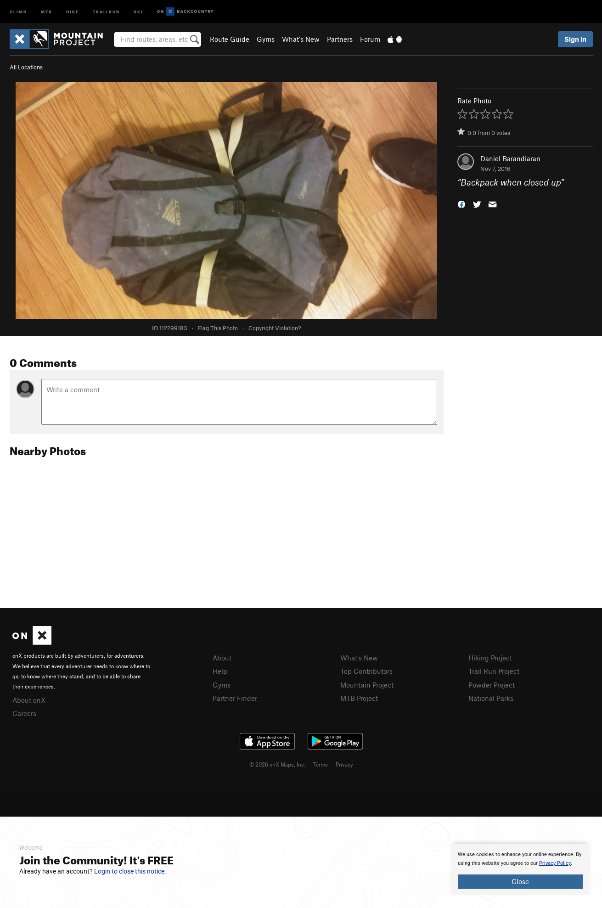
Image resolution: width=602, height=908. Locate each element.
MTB (46, 11)
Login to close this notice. (130, 871)
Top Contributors (366, 671)
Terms (320, 764)
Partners (340, 39)
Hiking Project (490, 658)
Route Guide (229, 39)
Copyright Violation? (274, 328)
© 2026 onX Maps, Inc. (277, 764)
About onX (28, 700)
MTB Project (359, 698)
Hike (72, 11)
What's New (301, 39)
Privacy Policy (555, 863)
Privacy (344, 764)
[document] (520, 869)
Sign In (575, 39)
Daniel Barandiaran (510, 158)
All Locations (26, 67)
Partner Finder (235, 698)
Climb (18, 11)
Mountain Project (367, 685)
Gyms (266, 39)
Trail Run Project (493, 671)
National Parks (490, 698)
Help (220, 671)
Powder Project (491, 685)
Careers (24, 713)
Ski (138, 11)
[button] (461, 203)
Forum (370, 39)
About (222, 658)
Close (520, 881)
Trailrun (106, 11)
